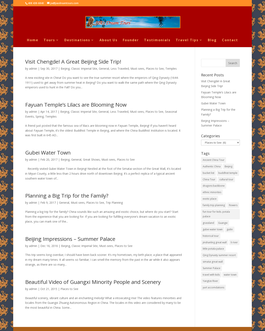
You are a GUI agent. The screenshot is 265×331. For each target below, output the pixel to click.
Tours (49, 40)
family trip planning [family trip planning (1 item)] (214, 205)
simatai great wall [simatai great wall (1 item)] (213, 261)
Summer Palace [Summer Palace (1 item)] (211, 268)
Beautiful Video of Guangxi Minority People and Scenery (93, 282)
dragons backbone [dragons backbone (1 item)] (214, 185)
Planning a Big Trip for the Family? (66, 195)
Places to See (155, 68)
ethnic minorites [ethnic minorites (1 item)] (212, 192)
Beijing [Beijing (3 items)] (228, 166)
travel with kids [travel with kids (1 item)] (211, 274)
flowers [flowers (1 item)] (233, 205)
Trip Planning (114, 202)
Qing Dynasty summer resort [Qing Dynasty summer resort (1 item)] (219, 255)
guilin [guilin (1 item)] (230, 229)
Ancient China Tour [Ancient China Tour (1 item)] (213, 160)
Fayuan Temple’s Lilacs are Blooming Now (76, 104)
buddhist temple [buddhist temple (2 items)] (227, 173)
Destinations (77, 40)
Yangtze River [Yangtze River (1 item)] (210, 281)
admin (33, 68)
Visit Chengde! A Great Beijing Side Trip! (73, 61)
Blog (212, 40)
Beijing (65, 68)
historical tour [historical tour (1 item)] (211, 236)
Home (32, 40)
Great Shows (91, 159)
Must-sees (137, 68)
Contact (230, 40)
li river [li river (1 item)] (234, 242)
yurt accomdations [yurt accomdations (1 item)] (213, 287)
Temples (171, 68)
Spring (40, 116)
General (104, 68)
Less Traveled (120, 68)
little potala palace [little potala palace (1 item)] (213, 248)
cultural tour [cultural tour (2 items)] (226, 179)
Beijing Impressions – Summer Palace (70, 238)
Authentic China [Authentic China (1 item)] (212, 166)
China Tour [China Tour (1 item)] (209, 179)
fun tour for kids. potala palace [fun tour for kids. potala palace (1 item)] (216, 214)
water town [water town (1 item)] (230, 274)
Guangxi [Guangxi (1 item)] (222, 223)
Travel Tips (187, 40)
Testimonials (157, 40)
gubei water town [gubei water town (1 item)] (213, 229)
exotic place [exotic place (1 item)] (210, 198)
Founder (131, 40)
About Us (108, 40)
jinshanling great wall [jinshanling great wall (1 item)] (215, 242)
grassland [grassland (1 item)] (208, 223)
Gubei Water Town (48, 152)
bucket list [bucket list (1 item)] (208, 173)
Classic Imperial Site (84, 68)
